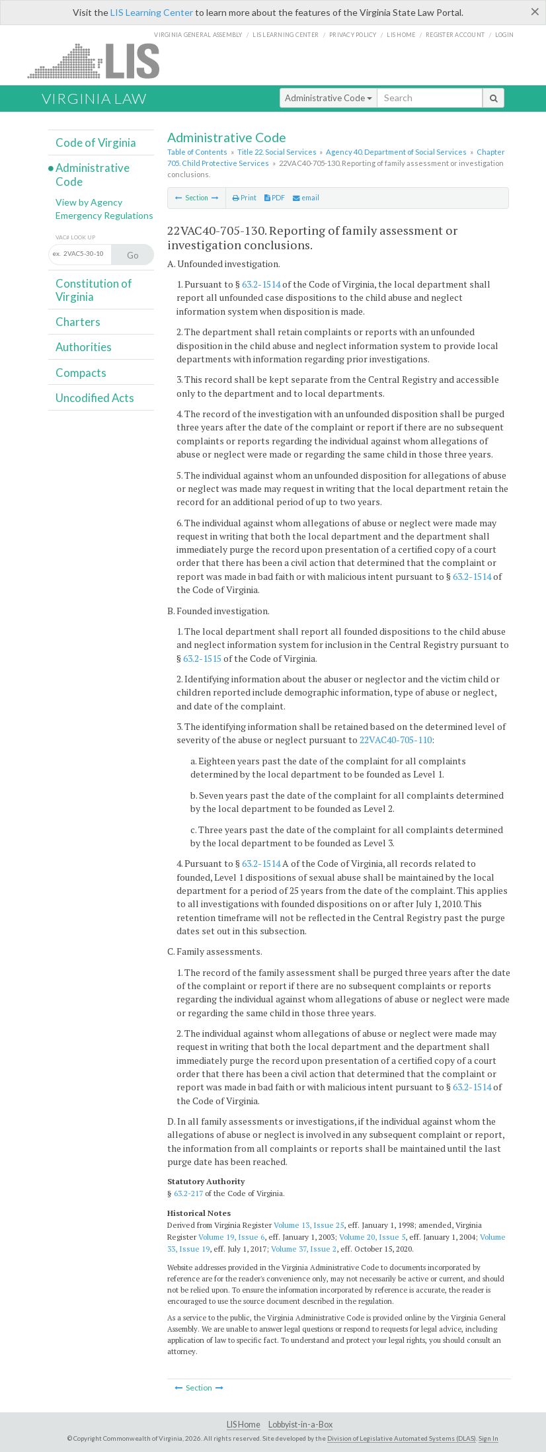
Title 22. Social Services (277, 151)
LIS (101, 60)
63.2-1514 (261, 284)
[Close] (535, 11)
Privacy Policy (353, 34)
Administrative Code (328, 98)
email (306, 198)
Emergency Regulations (104, 215)
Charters (78, 322)
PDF (274, 198)
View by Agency (89, 202)
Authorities (84, 347)
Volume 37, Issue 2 (303, 1249)
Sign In (488, 1438)
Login (504, 34)
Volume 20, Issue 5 (372, 1237)
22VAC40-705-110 (396, 739)
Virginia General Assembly (198, 34)
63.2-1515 (202, 658)
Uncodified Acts (95, 398)
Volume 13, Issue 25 (309, 1225)
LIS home (401, 34)
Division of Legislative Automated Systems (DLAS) (401, 1438)
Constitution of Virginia (94, 289)
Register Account (455, 34)
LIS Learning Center (151, 12)
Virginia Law (94, 98)
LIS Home (243, 1425)
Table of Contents (197, 151)
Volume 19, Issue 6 (231, 1237)
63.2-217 (188, 1193)
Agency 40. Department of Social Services (396, 151)
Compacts (81, 373)
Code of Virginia (96, 142)
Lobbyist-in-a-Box (300, 1425)
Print (244, 198)
